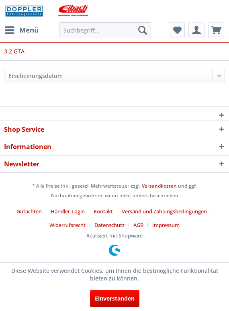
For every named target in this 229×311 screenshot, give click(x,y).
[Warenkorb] (216, 30)
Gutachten (29, 211)
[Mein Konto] (196, 30)
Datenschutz (109, 225)
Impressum (166, 225)
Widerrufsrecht (67, 225)
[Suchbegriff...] (105, 30)
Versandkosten (159, 185)
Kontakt (103, 211)
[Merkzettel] (177, 30)
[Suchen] (142, 30)
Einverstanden (115, 298)
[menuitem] (21, 30)
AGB (138, 225)
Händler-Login (68, 211)
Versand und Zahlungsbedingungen (164, 211)
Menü (22, 29)
